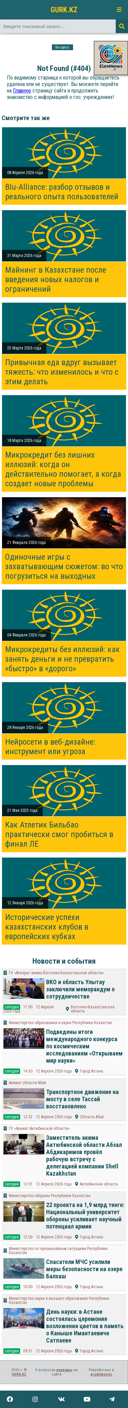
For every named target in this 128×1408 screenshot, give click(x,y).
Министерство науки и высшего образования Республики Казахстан (59, 1300)
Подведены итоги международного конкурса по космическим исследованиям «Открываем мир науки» (84, 1046)
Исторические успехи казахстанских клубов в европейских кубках (46, 927)
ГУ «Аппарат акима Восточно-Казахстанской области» (56, 973)
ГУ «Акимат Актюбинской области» (39, 1128)
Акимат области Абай (27, 1083)
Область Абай (92, 1117)
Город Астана (91, 1071)
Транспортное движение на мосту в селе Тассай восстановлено (82, 1099)
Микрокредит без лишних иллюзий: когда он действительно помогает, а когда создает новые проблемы (63, 469)
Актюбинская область (99, 1184)
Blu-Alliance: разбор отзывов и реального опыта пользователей (61, 191)
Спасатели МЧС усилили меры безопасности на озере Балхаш (84, 1269)
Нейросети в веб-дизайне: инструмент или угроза (50, 746)
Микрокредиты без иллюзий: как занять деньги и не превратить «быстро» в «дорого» (62, 659)
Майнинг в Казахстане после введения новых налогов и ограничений (55, 279)
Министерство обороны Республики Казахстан (49, 1196)
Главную (22, 90)
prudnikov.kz (101, 1374)
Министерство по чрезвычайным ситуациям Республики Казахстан (58, 1251)
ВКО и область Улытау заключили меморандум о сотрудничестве (80, 989)
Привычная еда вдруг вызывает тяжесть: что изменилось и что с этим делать (61, 372)
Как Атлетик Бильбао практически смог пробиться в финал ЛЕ (59, 834)
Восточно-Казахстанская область (92, 1009)
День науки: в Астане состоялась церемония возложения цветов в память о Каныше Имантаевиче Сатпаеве (85, 1326)
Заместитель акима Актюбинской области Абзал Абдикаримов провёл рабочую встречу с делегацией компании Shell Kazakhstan (84, 1155)
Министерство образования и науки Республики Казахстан (60, 1023)
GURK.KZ (64, 9)
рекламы (64, 1370)
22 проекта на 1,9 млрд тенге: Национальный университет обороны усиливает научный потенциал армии (85, 1215)
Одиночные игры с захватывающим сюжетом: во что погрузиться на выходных (64, 566)
